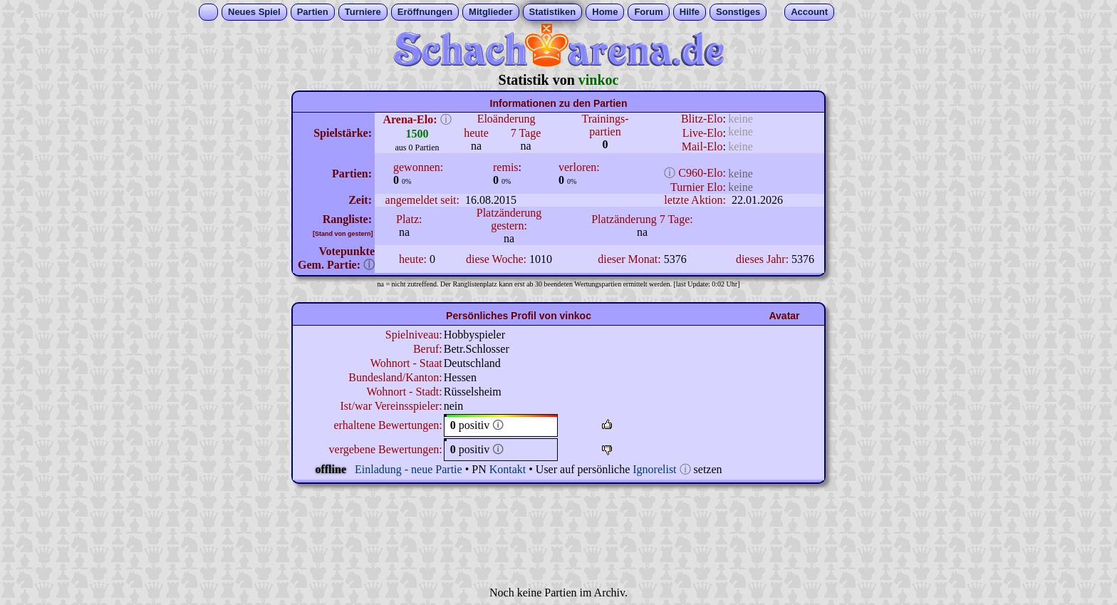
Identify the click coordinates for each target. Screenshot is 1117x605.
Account (809, 11)
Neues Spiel (254, 11)
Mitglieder (490, 11)
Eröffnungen (425, 11)
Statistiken (552, 11)
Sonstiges (738, 11)
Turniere (363, 11)
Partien (312, 11)
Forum (648, 11)
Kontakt (507, 469)
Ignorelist (654, 469)
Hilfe (690, 11)
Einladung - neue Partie (408, 469)
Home (605, 11)
